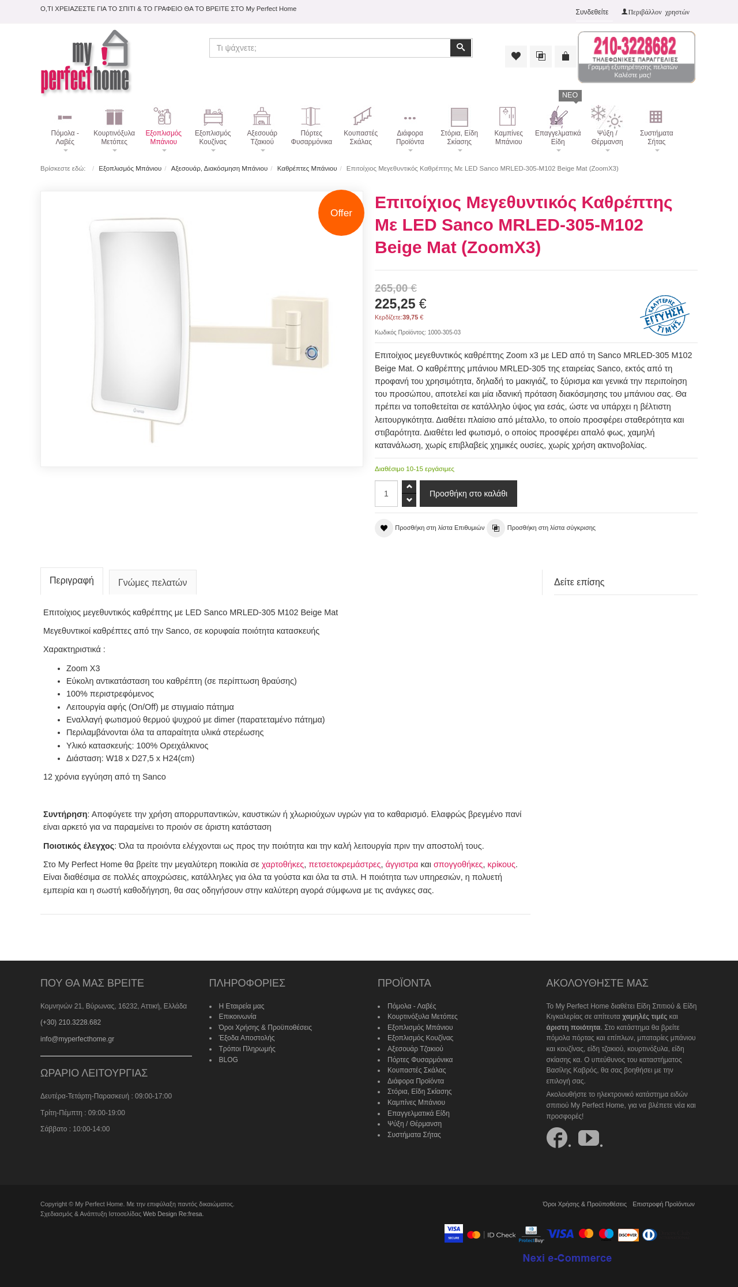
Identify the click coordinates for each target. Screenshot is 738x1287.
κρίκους (501, 864)
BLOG (228, 1060)
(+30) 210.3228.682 (70, 1022)
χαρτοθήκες (283, 864)
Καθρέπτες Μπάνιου (307, 168)
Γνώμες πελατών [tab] (152, 583)
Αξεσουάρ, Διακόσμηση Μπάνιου (219, 168)
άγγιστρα (401, 864)
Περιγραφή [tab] (72, 580)
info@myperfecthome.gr (77, 1039)
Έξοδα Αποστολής (247, 1038)
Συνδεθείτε (592, 12)
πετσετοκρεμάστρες (344, 864)
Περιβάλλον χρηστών (659, 11)
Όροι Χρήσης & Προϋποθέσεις (265, 1027)
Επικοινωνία (238, 1017)
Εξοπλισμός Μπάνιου (130, 168)
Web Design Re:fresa (172, 1213)
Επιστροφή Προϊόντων (663, 1204)
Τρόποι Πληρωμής (247, 1049)
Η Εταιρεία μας (242, 1006)
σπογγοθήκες (458, 864)
